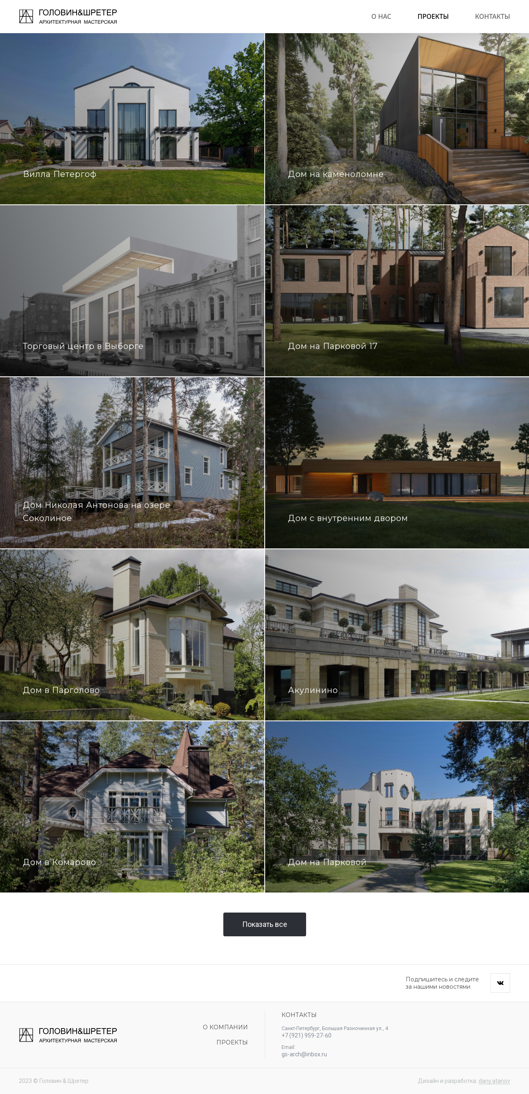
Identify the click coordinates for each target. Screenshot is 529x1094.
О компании (225, 1027)
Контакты (492, 16)
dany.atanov (494, 1081)
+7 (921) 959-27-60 (306, 1035)
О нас (381, 16)
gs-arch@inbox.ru (304, 1054)
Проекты (433, 16)
